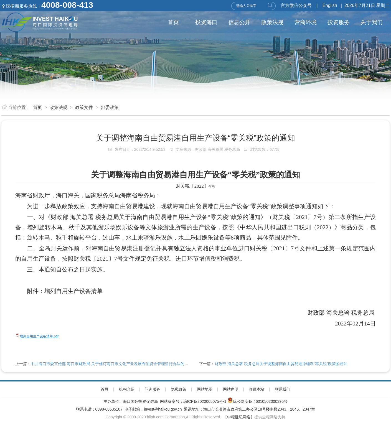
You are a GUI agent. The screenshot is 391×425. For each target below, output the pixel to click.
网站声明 (230, 389)
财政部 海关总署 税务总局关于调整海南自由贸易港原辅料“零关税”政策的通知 (281, 364)
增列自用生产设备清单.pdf (39, 336)
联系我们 (282, 389)
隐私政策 (178, 389)
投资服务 (338, 22)
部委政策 (110, 107)
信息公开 (239, 22)
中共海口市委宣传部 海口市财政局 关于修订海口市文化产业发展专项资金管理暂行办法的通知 (111, 364)
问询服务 (152, 389)
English (330, 5)
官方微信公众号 (296, 5)
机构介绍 (126, 389)
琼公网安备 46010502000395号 (260, 401)
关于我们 (371, 22)
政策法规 (272, 22)
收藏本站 (256, 389)
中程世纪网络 (238, 417)
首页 (173, 22)
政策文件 (84, 107)
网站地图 (204, 389)
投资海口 (206, 22)
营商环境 (305, 22)
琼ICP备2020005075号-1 (205, 401)
